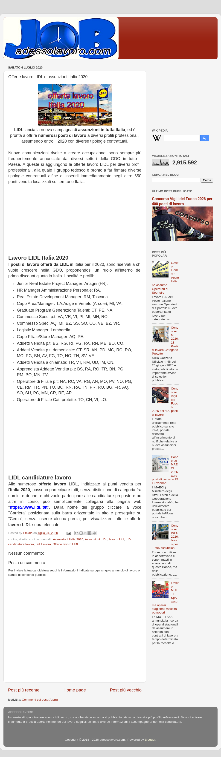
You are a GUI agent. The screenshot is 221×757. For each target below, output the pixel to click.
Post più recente (24, 690)
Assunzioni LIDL (96, 539)
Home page (75, 690)
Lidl (121, 539)
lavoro (113, 539)
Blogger (150, 739)
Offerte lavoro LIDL (65, 544)
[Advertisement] (74, 221)
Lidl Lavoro (43, 544)
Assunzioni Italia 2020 (68, 539)
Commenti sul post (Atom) (40, 699)
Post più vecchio (126, 690)
